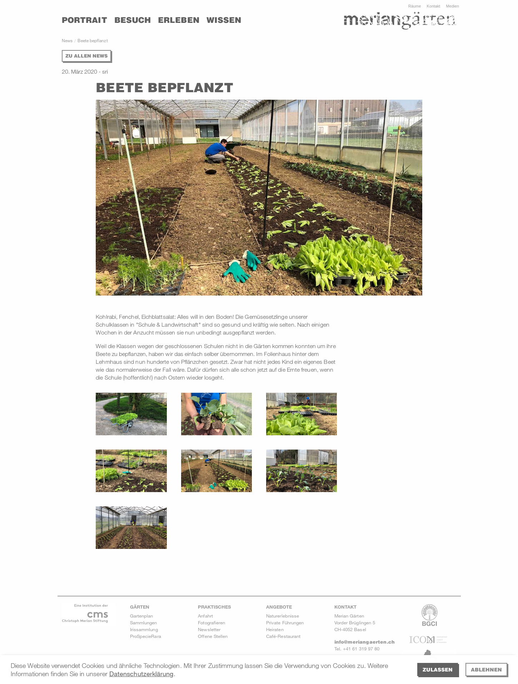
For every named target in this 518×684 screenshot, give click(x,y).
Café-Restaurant (283, 636)
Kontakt (433, 6)
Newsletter (209, 629)
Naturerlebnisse (282, 616)
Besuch (132, 20)
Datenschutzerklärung (141, 674)
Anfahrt (205, 616)
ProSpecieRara (145, 636)
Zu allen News (86, 56)
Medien (452, 6)
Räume (414, 6)
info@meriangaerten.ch (364, 642)
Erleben (178, 20)
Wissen (223, 20)
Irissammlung (144, 629)
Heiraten (275, 629)
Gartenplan (141, 616)
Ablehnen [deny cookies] (486, 669)
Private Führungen (285, 622)
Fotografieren (211, 622)
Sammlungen (143, 622)
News (67, 40)
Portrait (84, 20)
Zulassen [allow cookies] (438, 669)
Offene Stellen (213, 636)
